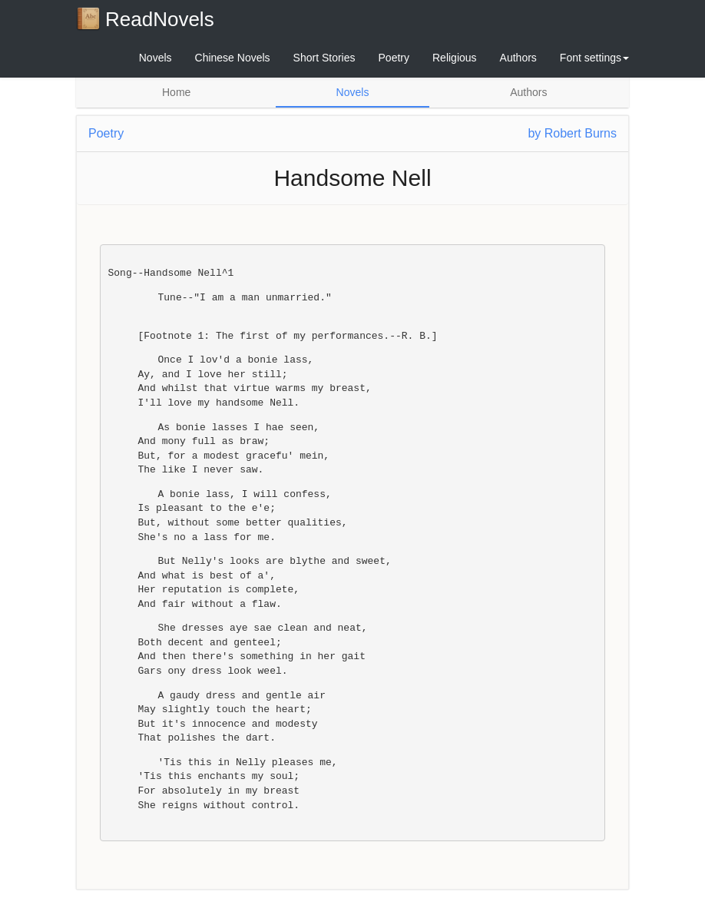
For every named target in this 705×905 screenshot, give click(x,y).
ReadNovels (145, 18)
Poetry (394, 57)
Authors (518, 57)
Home (176, 92)
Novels (155, 57)
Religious (454, 57)
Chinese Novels (232, 57)
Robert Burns (580, 133)
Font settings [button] (594, 57)
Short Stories (324, 57)
